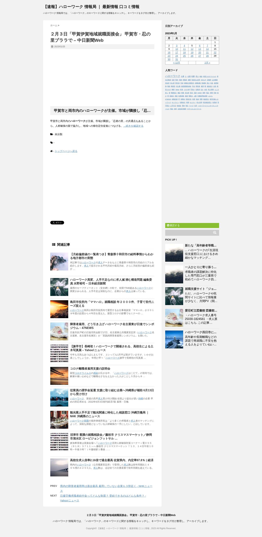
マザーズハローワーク (194, 109)
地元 (187, 105)
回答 (193, 99)
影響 (193, 76)
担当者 (187, 93)
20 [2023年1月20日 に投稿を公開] (199, 52)
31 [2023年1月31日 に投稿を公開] (176, 59)
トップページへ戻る (66, 151)
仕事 (182, 76)
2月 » (207, 62)
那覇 (86, 420)
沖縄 (140, 398)
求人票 (172, 83)
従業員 (198, 89)
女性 (214, 86)
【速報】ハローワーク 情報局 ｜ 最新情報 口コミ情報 (91, 6)
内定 (211, 83)
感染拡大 (210, 86)
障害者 (198, 86)
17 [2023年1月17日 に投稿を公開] (176, 52)
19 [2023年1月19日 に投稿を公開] (192, 52)
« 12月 (176, 62)
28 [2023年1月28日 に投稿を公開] (207, 55)
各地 (181, 89)
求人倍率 (199, 102)
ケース (191, 105)
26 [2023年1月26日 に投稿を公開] (192, 55)
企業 (189, 76)
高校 (176, 96)
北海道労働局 (182, 109)
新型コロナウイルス (209, 76)
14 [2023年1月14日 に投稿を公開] (207, 49)
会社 (205, 89)
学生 (193, 86)
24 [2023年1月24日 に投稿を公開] (176, 55)
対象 (180, 80)
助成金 (179, 105)
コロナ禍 (187, 89)
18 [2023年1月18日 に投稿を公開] (184, 52)
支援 (195, 93)
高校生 (172, 96)
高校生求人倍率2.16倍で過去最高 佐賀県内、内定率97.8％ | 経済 (111, 460)
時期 (187, 102)
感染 (95, 373)
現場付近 (188, 99)
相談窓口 (206, 99)
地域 (197, 99)
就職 (189, 80)
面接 (186, 96)
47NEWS (168, 99)
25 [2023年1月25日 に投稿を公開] (184, 55)
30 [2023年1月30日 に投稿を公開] (169, 59)
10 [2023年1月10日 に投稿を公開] (176, 49)
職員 (168, 86)
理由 (183, 105)
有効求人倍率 (195, 80)
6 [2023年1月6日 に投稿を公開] (199, 45)
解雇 (173, 89)
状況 (191, 93)
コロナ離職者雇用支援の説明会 (90, 368)
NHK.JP (203, 80)
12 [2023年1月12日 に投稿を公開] (192, 49)
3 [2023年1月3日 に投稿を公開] (176, 45)
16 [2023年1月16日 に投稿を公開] (169, 52)
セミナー (193, 102)
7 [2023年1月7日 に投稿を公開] (207, 45)
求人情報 (211, 89)
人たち (210, 96)
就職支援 (175, 99)
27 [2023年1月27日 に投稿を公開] (199, 55)
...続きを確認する (133, 125)
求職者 (185, 80)
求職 (211, 93)
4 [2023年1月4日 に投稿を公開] (184, 45)
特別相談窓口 (207, 102)
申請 (181, 83)
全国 (173, 80)
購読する (173, 225)
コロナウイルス (83, 373)
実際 (201, 99)
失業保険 (181, 96)
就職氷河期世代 (189, 83)
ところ (217, 89)
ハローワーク (89, 262)
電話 (207, 93)
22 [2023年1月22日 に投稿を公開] (215, 52)
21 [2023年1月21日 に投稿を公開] (207, 52)
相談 (201, 76)
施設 (179, 93)
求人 (100, 262)
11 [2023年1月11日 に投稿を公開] (184, 49)
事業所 (173, 86)
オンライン (175, 102)
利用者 (214, 102)
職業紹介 (174, 93)
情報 (182, 93)
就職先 (183, 99)
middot (199, 93)
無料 (204, 93)
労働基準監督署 (202, 96)
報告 (171, 109)
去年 (195, 105)
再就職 (203, 83)
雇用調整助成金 (186, 86)
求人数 (178, 86)
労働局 (209, 80)
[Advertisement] (102, 78)
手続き (192, 89)
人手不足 (173, 105)
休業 (175, 109)
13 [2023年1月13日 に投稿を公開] (199, 49)
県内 (176, 80)
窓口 (208, 83)
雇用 (202, 86)
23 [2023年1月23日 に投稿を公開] (169, 55)
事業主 (191, 96)
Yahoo (177, 89)
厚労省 (177, 83)
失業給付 (182, 102)
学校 (215, 93)
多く (166, 93)
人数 (195, 96)
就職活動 (198, 83)
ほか (202, 89)
